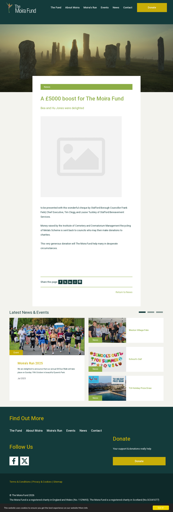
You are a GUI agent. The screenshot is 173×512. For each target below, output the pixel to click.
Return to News (124, 292)
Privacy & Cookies (42, 481)
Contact (127, 12)
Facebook (13, 461)
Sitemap (57, 481)
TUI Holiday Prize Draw (140, 388)
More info (83, 507)
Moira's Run (90, 12)
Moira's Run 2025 (30, 363)
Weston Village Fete (139, 330)
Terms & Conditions (20, 481)
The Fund (56, 12)
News (116, 12)
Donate (152, 12)
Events (105, 12)
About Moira (72, 12)
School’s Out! (135, 359)
